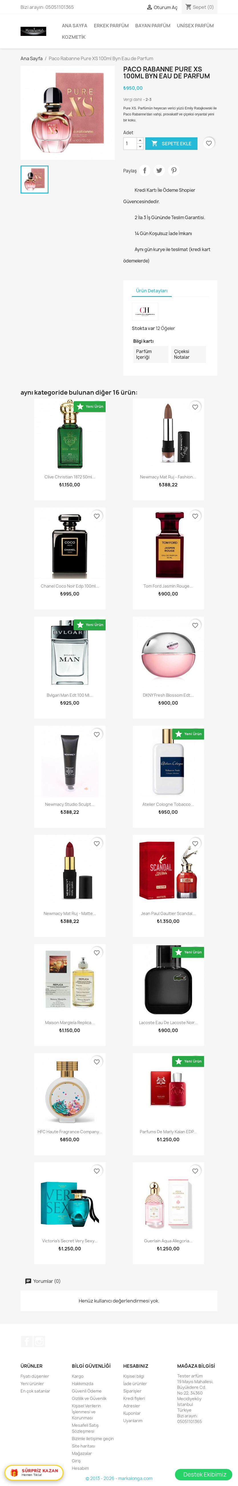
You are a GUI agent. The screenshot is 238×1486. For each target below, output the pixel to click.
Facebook (27, 1341)
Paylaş (144, 170)
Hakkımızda (82, 1383)
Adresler (131, 1405)
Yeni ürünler (32, 1383)
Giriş (76, 1460)
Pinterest (173, 170)
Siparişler (132, 1391)
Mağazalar (82, 1453)
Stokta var (143, 328)
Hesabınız (135, 1366)
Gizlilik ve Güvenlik (89, 1398)
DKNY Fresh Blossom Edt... (168, 695)
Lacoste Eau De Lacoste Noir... (168, 1022)
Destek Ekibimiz (205, 1474)
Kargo (78, 1376)
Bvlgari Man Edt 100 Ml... (70, 695)
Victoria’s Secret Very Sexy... (70, 1241)
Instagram (39, 1341)
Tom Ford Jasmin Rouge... (168, 586)
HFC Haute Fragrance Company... (70, 1131)
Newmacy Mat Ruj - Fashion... (168, 477)
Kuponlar (132, 1413)
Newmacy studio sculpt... (69, 804)
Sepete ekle (171, 143)
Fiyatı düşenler (35, 1376)
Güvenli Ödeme (87, 1391)
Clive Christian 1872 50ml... (70, 477)
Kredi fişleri (134, 1398)
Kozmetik (74, 37)
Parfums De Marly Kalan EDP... (168, 1131)
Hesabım (80, 1468)
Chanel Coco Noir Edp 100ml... (70, 586)
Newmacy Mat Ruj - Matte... (70, 913)
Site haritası (83, 1446)
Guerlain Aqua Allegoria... (168, 1241)
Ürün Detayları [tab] (152, 291)
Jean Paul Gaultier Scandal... (168, 913)
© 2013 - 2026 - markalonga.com (119, 1478)
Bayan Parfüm (152, 26)
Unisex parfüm (195, 26)
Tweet (159, 170)
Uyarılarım (132, 1420)
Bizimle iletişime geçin (93, 1438)
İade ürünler (135, 1383)
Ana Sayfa (74, 26)
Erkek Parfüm (111, 26)
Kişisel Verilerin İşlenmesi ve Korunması (86, 1411)
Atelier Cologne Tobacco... (168, 804)
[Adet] (130, 143)
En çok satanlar (35, 1391)
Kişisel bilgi (133, 1376)
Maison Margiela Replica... (70, 1022)
